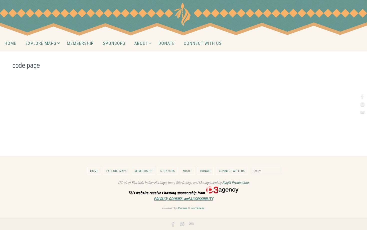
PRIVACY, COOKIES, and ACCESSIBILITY (183, 199)
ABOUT (187, 171)
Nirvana (182, 208)
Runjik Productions (235, 182)
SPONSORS (167, 171)
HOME (94, 171)
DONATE (205, 171)
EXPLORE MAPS (116, 171)
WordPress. (197, 208)
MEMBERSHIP (143, 171)
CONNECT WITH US (232, 171)
